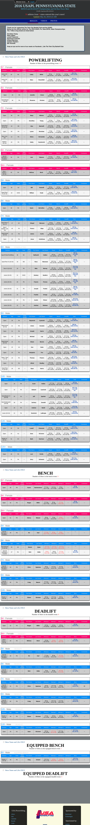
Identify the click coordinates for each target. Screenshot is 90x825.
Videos (44, 21)
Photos (53, 21)
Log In (32, 2)
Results (33, 21)
